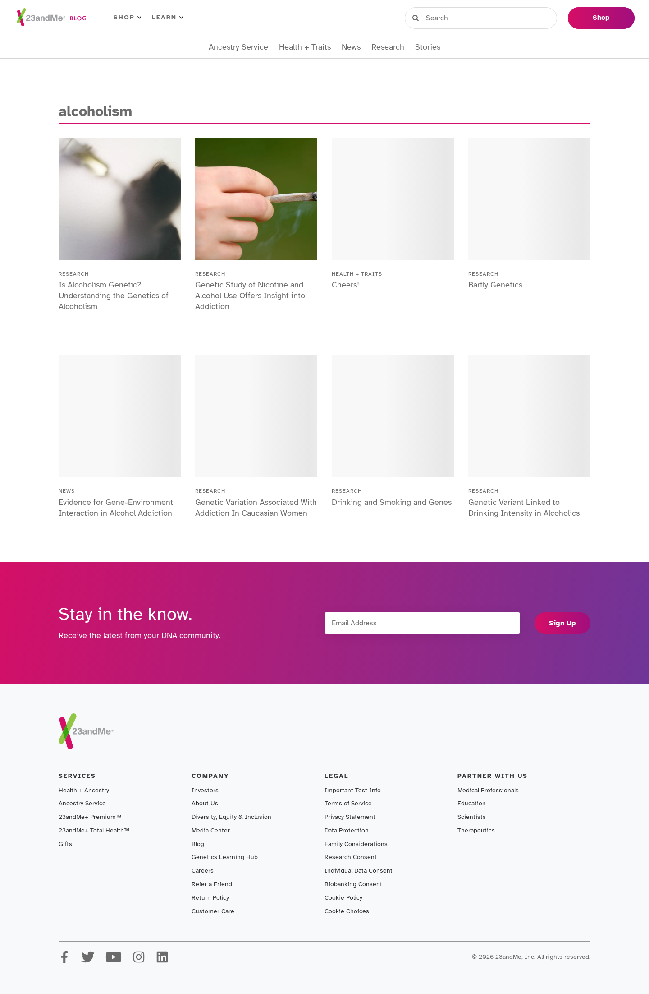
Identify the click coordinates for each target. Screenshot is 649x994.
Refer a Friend (212, 884)
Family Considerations (356, 844)
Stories (427, 47)
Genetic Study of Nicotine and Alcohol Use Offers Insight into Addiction (250, 295)
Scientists (471, 817)
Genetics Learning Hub (225, 857)
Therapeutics (476, 830)
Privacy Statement (349, 817)
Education (471, 803)
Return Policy (210, 898)
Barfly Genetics (495, 285)
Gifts (65, 844)
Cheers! (345, 285)
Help (547, 17)
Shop (127, 17)
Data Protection (346, 830)
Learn (167, 17)
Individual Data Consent (358, 870)
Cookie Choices (346, 911)
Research (387, 47)
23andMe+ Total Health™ (94, 830)
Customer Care (213, 911)
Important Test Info (352, 790)
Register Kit (500, 17)
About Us (205, 803)
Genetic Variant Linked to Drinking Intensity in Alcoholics (524, 507)
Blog (198, 844)
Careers (203, 870)
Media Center (211, 830)
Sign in (446, 17)
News (351, 47)
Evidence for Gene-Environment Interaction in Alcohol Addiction (116, 507)
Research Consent (350, 857)
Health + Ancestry (84, 790)
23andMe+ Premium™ (90, 817)
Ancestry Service (238, 47)
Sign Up (562, 623)
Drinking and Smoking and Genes (392, 502)
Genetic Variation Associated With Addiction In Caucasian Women (256, 507)
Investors (205, 790)
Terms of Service (348, 803)
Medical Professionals (488, 790)
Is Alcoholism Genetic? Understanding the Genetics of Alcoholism (114, 295)
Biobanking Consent (353, 884)
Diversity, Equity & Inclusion (231, 817)
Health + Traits (305, 47)
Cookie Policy (343, 898)
